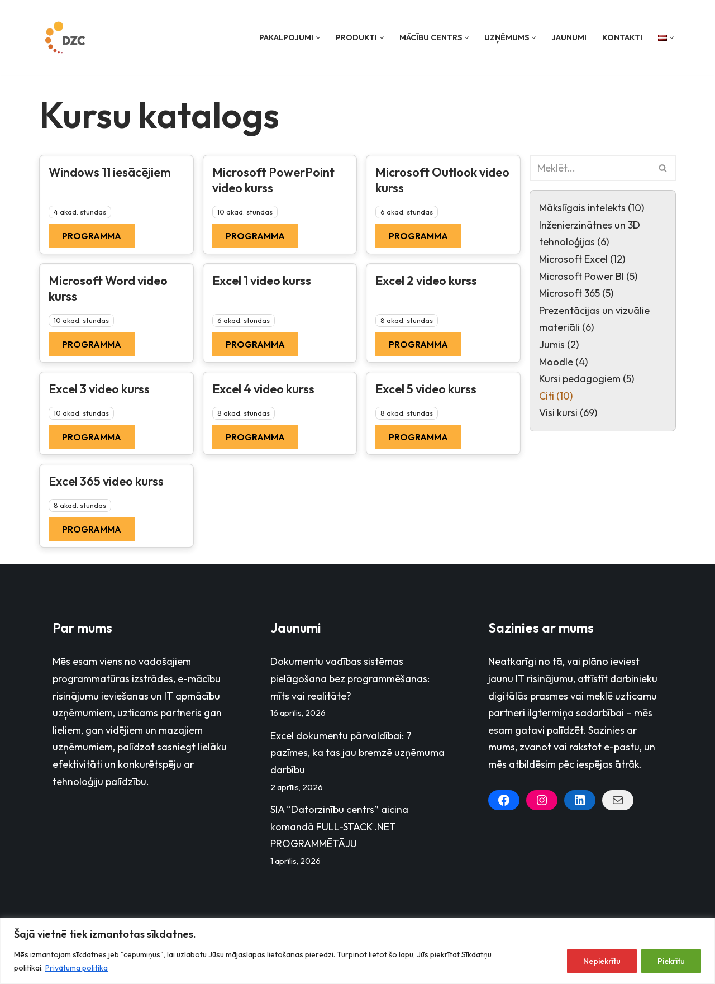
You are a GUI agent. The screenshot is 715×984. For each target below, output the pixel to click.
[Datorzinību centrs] (66, 37)
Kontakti (622, 37)
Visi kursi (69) (568, 412)
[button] (318, 38)
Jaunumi (569, 37)
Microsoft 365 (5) (576, 293)
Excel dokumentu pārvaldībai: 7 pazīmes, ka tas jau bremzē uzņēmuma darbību (357, 752)
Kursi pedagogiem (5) (586, 378)
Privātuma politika (76, 968)
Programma (91, 235)
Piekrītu (671, 961)
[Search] (590, 168)
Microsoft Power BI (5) (588, 276)
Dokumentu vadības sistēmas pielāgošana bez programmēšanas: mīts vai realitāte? (350, 678)
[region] (357, 951)
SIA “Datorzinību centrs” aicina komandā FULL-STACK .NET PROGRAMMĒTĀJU (339, 826)
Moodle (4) (563, 361)
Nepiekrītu (602, 961)
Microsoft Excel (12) (582, 259)
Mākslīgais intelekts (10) (591, 207)
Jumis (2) (559, 344)
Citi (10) (556, 395)
